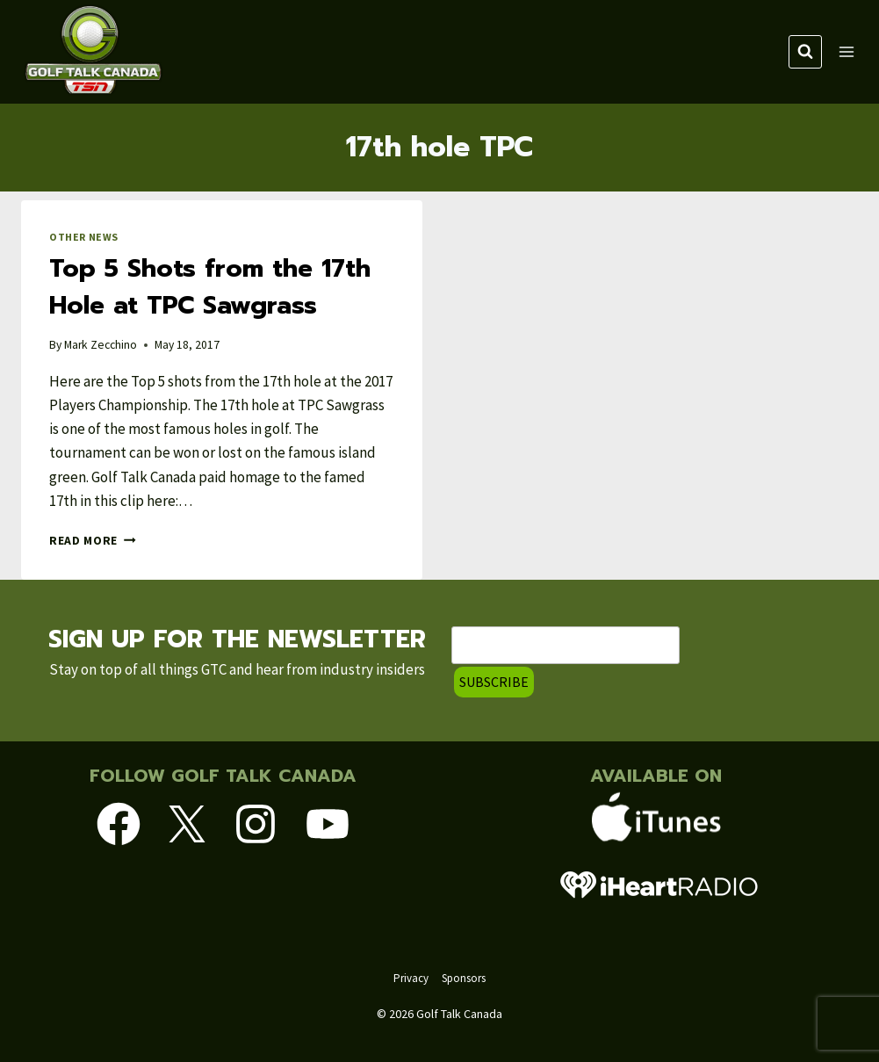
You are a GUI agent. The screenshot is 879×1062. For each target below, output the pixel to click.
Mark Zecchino (100, 344)
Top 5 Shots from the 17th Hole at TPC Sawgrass (210, 286)
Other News (84, 236)
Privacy (411, 978)
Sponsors (464, 978)
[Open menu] (846, 51)
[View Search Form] (805, 52)
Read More (92, 540)
